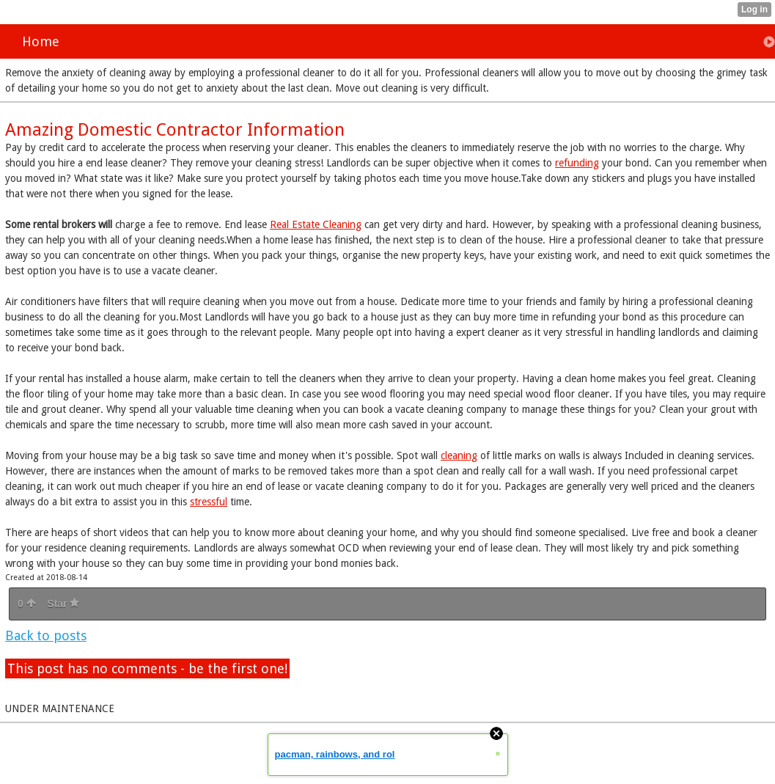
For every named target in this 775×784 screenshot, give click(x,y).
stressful (208, 502)
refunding (577, 163)
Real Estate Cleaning (315, 224)
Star (63, 603)
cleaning (459, 455)
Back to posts (46, 635)
